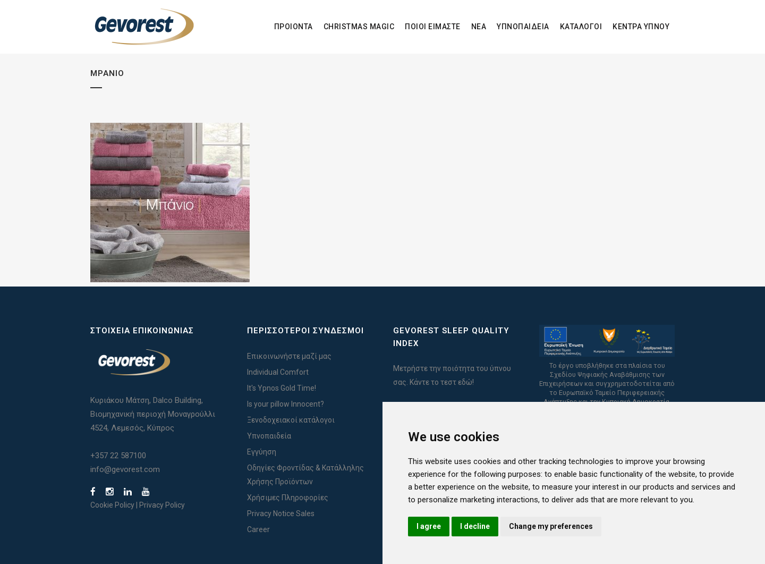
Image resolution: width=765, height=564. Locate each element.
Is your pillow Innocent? (285, 404)
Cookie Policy (112, 505)
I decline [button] (475, 526)
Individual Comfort (278, 372)
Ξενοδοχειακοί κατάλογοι (291, 420)
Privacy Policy (162, 505)
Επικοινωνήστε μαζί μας (289, 356)
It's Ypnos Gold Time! (281, 388)
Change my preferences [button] (551, 526)
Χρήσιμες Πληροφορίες (287, 497)
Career (258, 529)
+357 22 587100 (118, 455)
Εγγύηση (261, 452)
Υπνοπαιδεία (269, 436)
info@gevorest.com (125, 469)
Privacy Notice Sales (280, 513)
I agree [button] (428, 526)
